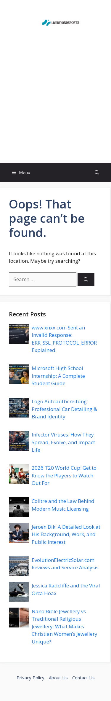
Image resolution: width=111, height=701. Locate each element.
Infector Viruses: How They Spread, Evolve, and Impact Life (63, 442)
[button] (97, 172)
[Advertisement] (55, 104)
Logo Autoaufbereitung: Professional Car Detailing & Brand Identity (64, 409)
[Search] (86, 279)
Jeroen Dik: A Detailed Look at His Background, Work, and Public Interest (66, 534)
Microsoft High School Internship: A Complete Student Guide (58, 376)
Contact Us (83, 678)
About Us (58, 678)
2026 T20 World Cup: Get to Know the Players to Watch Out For (64, 475)
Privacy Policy (30, 678)
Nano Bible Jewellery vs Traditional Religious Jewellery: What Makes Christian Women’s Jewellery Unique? (64, 626)
